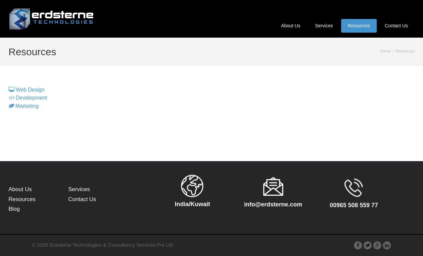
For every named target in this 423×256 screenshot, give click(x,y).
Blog (14, 209)
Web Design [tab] (27, 90)
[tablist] (212, 98)
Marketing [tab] (24, 108)
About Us (291, 25)
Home (385, 51)
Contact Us (396, 25)
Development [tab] (28, 99)
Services (324, 25)
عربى (405, 8)
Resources (359, 25)
